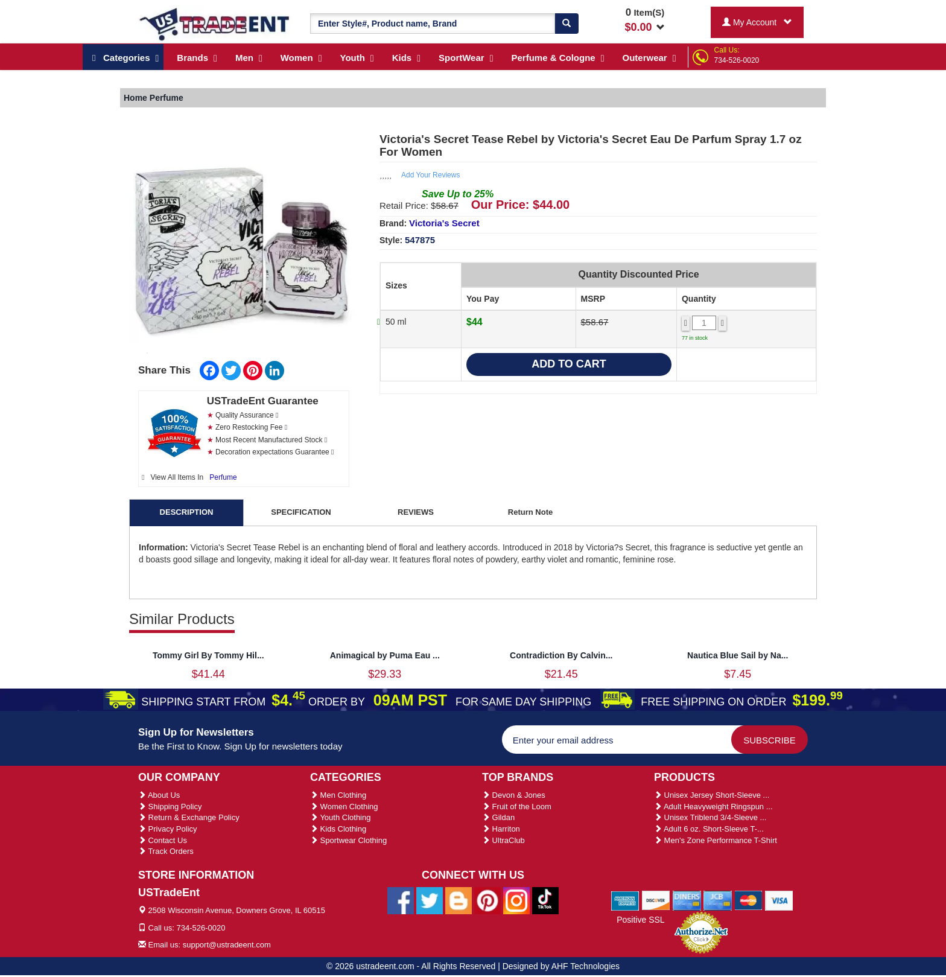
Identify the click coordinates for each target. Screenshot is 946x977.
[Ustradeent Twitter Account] (429, 900)
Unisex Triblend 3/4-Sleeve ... (710, 817)
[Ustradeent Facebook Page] (400, 900)
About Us (159, 795)
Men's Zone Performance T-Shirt (715, 840)
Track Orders (166, 851)
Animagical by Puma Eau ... (385, 655)
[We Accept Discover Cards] (656, 900)
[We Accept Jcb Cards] (717, 900)
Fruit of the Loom (516, 806)
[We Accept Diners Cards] (687, 900)
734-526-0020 (737, 60)
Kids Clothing (338, 828)
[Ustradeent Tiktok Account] (545, 900)
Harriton (501, 828)
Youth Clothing (340, 817)
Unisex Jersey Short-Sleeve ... (711, 795)
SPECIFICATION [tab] (301, 512)
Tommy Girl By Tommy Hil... (208, 655)
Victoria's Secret (444, 223)
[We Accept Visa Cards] (779, 900)
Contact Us (162, 840)
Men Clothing (338, 795)
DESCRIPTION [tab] (187, 512)
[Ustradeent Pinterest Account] (487, 900)
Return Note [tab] (530, 512)
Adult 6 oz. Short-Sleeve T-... (709, 828)
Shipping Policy (170, 806)
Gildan (498, 817)
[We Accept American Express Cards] (625, 900)
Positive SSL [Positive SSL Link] (640, 919)
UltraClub (503, 840)
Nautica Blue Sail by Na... (737, 655)
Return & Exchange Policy (189, 817)
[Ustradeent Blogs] (458, 900)
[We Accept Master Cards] (748, 900)
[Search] (566, 23)
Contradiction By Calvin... (561, 655)
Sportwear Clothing (348, 840)
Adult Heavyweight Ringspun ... (713, 806)
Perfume (223, 477)
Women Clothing (344, 806)
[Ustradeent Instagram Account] (516, 900)
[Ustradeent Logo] (215, 23)
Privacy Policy (167, 828)
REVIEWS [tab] (416, 512)
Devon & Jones (513, 795)
